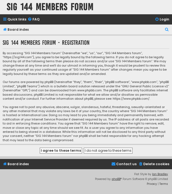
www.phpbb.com (89, 90)
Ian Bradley (160, 174)
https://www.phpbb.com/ (131, 99)
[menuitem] (33, 19)
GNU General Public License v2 (145, 86)
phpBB (116, 179)
